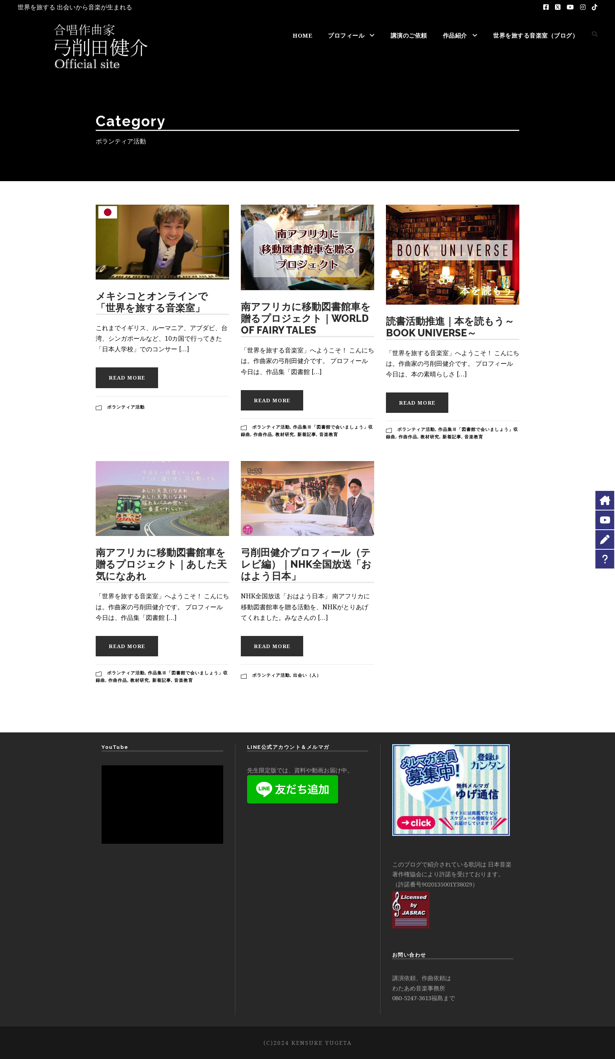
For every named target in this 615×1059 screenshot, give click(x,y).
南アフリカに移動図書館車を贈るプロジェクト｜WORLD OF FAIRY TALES (306, 318)
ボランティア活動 (126, 407)
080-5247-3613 (411, 998)
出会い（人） (307, 675)
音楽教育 (328, 434)
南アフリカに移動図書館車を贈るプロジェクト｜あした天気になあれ (161, 564)
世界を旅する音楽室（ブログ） (535, 35)
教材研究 (284, 434)
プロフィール (346, 35)
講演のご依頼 (409, 35)
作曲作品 (262, 434)
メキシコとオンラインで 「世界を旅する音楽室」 (152, 302)
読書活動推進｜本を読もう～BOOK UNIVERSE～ (450, 327)
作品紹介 (455, 35)
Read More (127, 377)
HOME (302, 35)
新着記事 (306, 434)
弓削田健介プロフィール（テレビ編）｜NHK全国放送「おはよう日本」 (306, 564)
